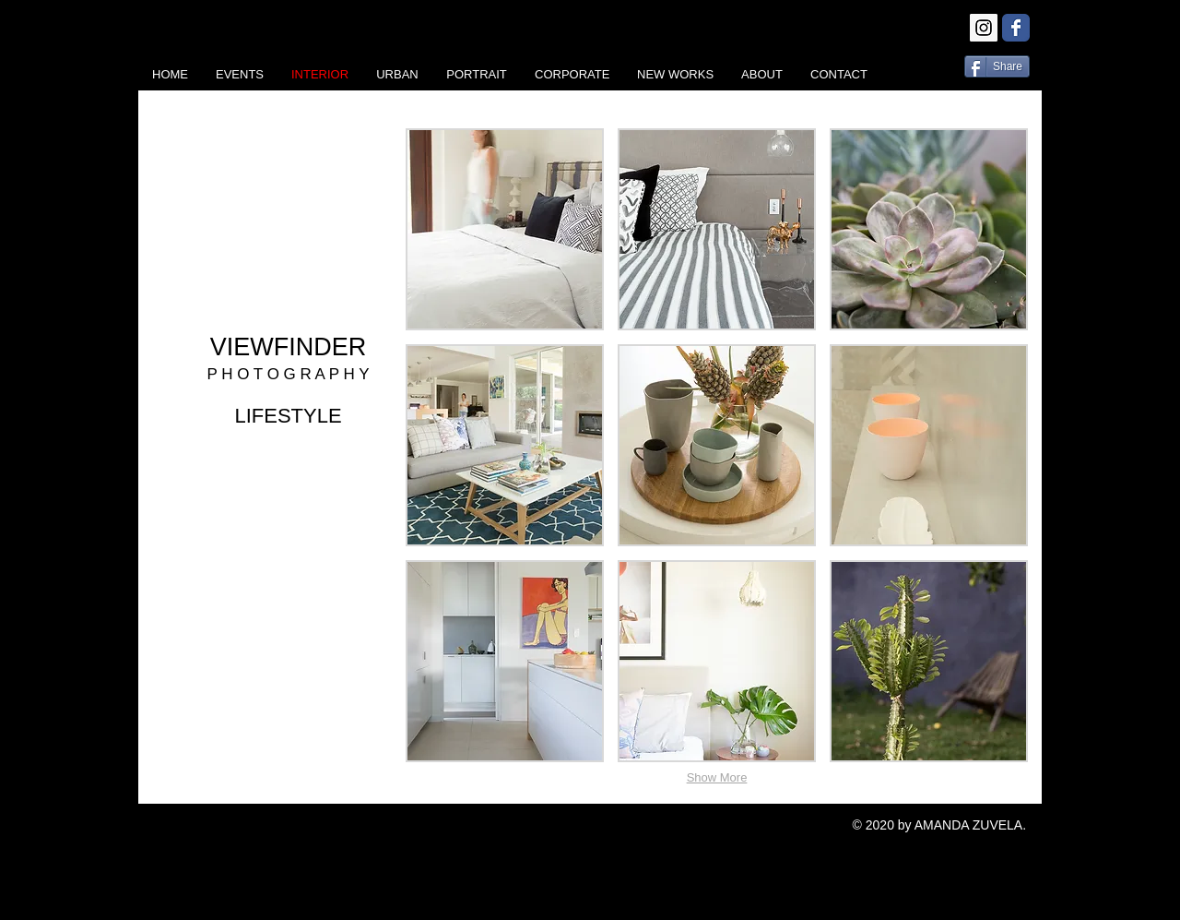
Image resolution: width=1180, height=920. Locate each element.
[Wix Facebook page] (1016, 28)
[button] (505, 229)
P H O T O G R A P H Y (287, 374)
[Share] (997, 66)
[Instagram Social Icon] (983, 28)
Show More (717, 777)
